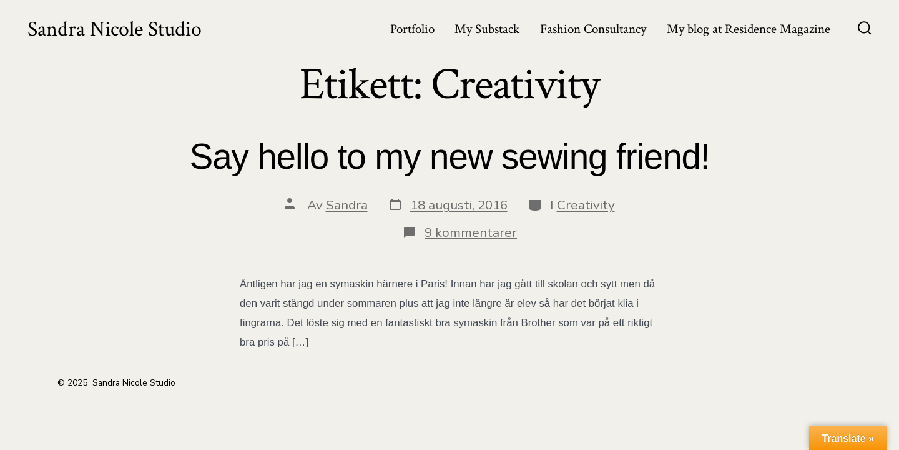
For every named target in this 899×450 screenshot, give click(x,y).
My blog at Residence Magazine (748, 29)
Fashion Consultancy (593, 29)
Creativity (586, 205)
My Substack (486, 29)
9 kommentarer (471, 232)
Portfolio (412, 29)
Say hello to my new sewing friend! (450, 156)
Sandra (347, 205)
